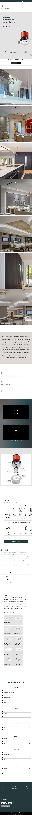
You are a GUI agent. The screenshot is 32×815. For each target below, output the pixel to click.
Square (12, 612)
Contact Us (2, 800)
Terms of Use (19, 812)
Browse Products (14, 788)
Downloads (14, 63)
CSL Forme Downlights (20, 1)
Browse (19, 63)
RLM (1, 794)
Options (10, 59)
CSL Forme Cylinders (27, 1)
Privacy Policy (13, 812)
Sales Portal (5, 806)
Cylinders (2, 790)
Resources (27, 790)
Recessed (2, 788)
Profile (27, 788)
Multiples (2, 792)
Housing (16, 59)
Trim (22, 59)
